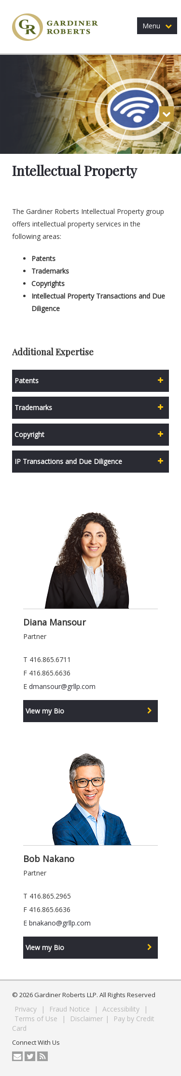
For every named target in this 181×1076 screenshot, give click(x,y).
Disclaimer (86, 1018)
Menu (157, 25)
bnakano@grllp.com (60, 922)
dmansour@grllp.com (62, 686)
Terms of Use (36, 1018)
